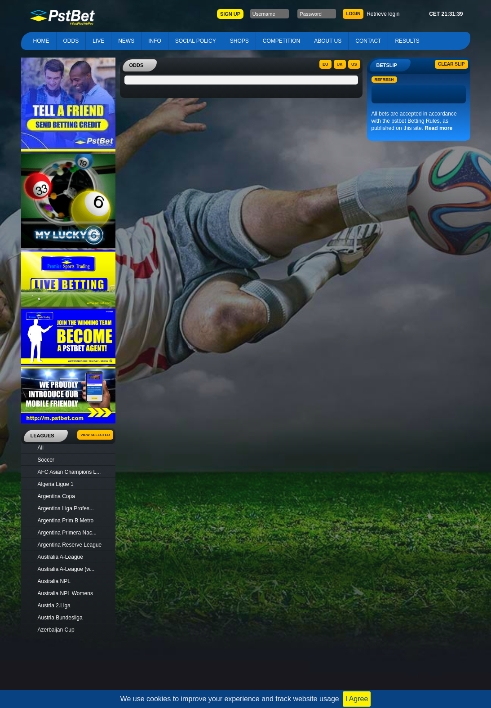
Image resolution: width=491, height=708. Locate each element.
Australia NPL (54, 581)
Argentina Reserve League (70, 545)
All (41, 448)
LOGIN (353, 13)
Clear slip (451, 64)
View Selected (95, 435)
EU (325, 64)
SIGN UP (230, 14)
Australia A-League (60, 557)
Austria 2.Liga (54, 605)
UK (340, 64)
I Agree (356, 699)
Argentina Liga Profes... (66, 508)
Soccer (46, 460)
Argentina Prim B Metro (66, 520)
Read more (438, 128)
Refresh (384, 79)
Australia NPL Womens (65, 593)
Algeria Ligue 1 (56, 484)
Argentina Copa (56, 496)
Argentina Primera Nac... (67, 533)
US (354, 64)
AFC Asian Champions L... (69, 472)
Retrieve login (383, 14)
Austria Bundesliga (60, 617)
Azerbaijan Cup (56, 630)
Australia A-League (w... (66, 569)
